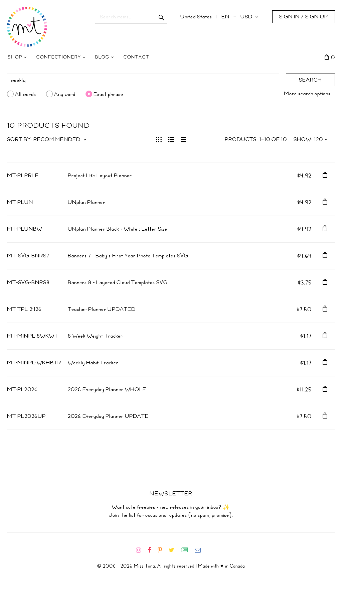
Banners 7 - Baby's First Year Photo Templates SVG (128, 256)
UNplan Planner (86, 202)
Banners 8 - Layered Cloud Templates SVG (118, 282)
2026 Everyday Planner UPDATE (108, 416)
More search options (307, 94)
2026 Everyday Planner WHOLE (107, 389)
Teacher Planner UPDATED (102, 309)
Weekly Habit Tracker (93, 363)
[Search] (143, 80)
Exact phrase (108, 94)
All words (25, 94)
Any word (64, 94)
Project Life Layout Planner (100, 175)
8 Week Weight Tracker (95, 336)
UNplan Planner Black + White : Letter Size (117, 229)
